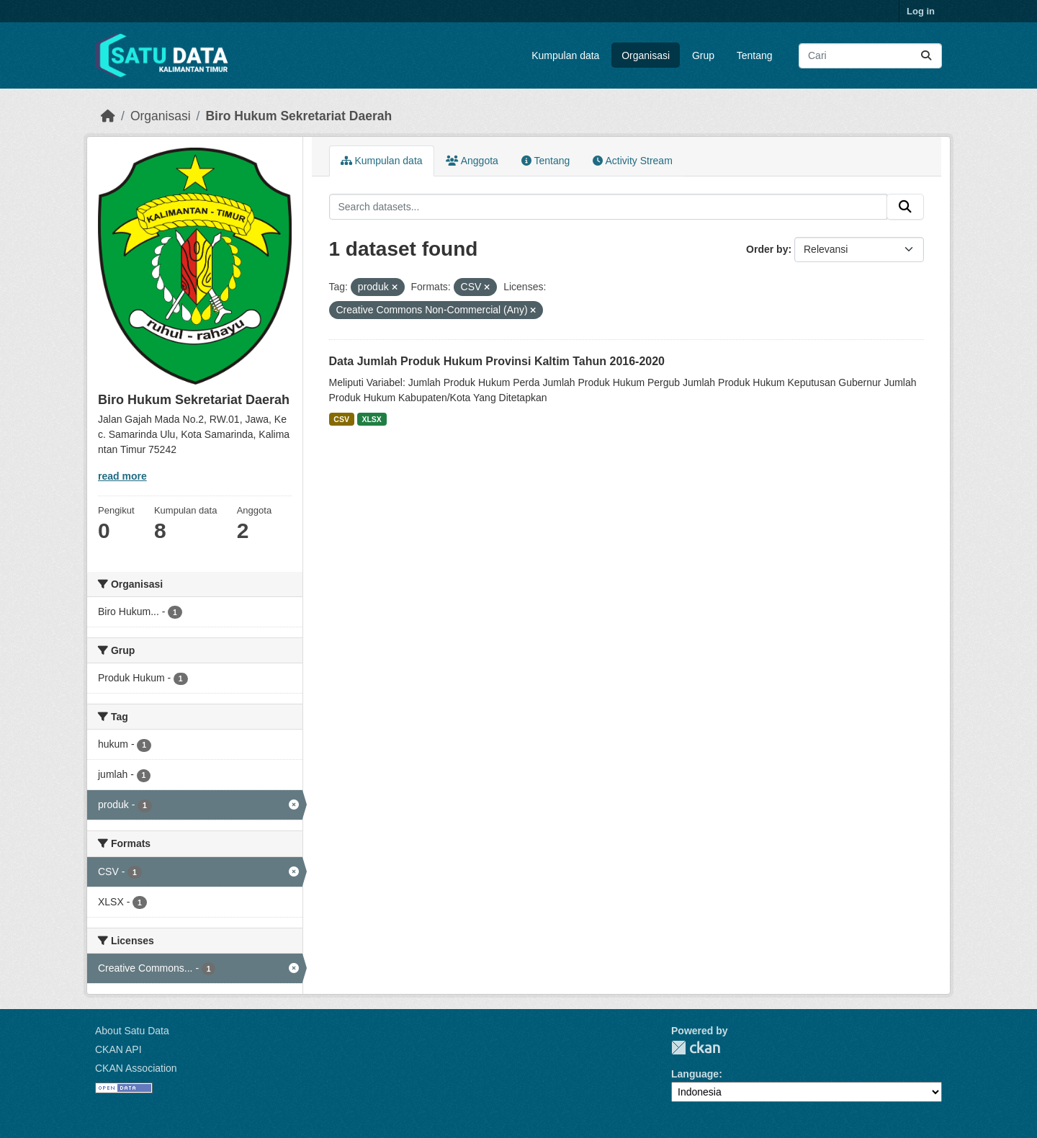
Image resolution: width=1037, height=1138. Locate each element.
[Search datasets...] (870, 55)
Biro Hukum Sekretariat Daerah (298, 116)
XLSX (371, 419)
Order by (767, 249)
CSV (341, 419)
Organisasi (645, 55)
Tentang (755, 55)
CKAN (695, 1047)
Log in (921, 11)
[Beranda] (108, 116)
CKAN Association (136, 1068)
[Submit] (926, 55)
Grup (703, 55)
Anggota (472, 160)
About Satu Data (132, 1030)
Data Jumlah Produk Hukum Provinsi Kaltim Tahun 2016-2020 (497, 361)
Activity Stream (632, 160)
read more (122, 476)
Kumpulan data (565, 55)
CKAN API (118, 1049)
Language (695, 1074)
